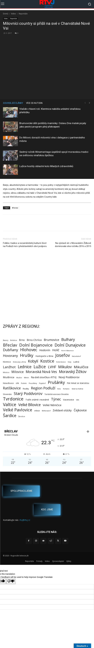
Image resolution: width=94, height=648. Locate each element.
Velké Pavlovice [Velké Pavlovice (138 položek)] (17, 409)
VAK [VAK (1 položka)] (77, 400)
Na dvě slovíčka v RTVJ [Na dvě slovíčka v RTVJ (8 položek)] (43, 377)
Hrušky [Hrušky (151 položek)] (26, 355)
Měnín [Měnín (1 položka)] (26, 378)
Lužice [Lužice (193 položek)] (40, 366)
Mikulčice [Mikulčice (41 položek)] (81, 366)
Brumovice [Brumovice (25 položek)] (51, 339)
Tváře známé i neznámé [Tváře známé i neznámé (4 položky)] (37, 399)
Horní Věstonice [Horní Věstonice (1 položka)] (67, 351)
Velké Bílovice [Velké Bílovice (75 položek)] (29, 404)
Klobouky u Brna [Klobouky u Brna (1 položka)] (19, 362)
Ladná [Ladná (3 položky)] (76, 361)
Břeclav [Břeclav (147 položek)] (10, 345)
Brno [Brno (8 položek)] (22, 339)
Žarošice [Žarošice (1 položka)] (21, 416)
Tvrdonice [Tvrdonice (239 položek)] (13, 398)
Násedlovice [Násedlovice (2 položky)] (8, 383)
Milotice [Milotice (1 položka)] (6, 372)
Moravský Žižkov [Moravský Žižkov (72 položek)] (72, 371)
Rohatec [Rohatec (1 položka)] (66, 389)
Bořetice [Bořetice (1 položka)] (13, 340)
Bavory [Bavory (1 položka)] (5, 340)
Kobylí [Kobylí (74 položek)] (33, 361)
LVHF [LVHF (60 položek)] (52, 366)
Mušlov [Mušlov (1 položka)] (19, 378)
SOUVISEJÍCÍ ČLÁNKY (13, 103)
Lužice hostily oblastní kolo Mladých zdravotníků (46, 166)
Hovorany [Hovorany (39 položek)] (10, 355)
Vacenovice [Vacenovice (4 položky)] (68, 399)
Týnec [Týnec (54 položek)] (56, 399)
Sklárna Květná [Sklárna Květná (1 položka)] (77, 389)
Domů (5, 13)
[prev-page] (85, 103)
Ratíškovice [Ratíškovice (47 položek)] (12, 388)
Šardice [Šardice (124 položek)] (9, 415)
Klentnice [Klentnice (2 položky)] (7, 362)
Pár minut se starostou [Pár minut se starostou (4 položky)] (78, 383)
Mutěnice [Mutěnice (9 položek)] (8, 377)
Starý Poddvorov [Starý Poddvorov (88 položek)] (28, 393)
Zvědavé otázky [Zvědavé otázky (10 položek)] (62, 410)
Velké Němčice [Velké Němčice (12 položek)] (52, 405)
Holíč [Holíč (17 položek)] (55, 350)
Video (13, 13)
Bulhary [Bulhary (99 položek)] (68, 339)
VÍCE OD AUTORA (34, 103)
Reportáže (23, 13)
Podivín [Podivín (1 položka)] (24, 383)
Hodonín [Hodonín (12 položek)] (44, 350)
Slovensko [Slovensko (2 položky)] (7, 394)
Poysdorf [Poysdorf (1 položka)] (42, 383)
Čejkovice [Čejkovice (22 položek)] (80, 410)
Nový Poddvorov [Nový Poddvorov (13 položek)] (69, 377)
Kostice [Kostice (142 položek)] (47, 361)
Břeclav (15, 208)
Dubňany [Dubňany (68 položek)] (10, 349)
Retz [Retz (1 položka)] (59, 389)
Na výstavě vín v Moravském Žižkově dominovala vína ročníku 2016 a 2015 (73, 245)
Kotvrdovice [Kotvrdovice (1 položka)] (61, 362)
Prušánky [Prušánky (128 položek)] (56, 382)
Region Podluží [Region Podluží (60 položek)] (43, 388)
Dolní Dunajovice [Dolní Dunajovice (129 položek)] (70, 345)
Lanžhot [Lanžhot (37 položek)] (9, 366)
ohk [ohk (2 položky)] (17, 383)
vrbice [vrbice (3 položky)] (37, 410)
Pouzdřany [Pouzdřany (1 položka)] (33, 383)
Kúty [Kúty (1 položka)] (69, 362)
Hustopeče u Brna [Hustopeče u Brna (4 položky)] (44, 356)
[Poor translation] (11, 581)
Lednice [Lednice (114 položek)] (24, 366)
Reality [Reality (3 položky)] (26, 388)
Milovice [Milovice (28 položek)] (17, 371)
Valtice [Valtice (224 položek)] (9, 404)
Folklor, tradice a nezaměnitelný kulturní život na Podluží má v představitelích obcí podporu (25, 245)
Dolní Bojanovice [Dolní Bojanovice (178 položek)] (35, 345)
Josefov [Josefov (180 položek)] (62, 355)
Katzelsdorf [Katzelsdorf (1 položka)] (76, 356)
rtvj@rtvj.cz (24, 520)
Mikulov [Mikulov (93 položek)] (65, 366)
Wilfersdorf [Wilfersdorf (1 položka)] (46, 411)
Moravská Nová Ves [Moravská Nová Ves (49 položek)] (41, 371)
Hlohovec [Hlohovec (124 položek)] (28, 349)
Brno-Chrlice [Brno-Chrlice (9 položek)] (34, 339)
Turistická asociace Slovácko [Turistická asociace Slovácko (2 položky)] (57, 394)
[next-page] (89, 103)
